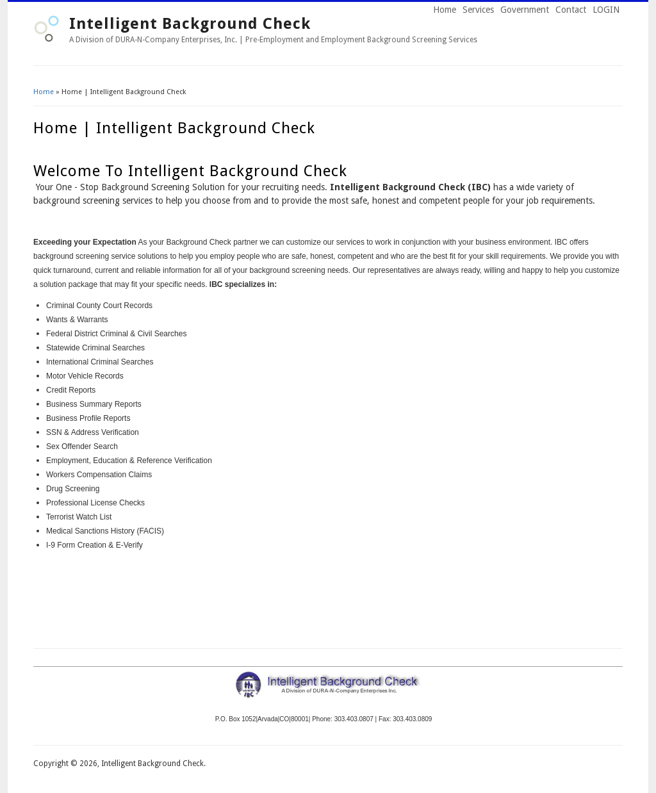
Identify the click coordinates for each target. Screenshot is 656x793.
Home (444, 9)
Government (524, 9)
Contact (570, 9)
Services (478, 9)
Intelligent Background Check (190, 24)
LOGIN (606, 9)
